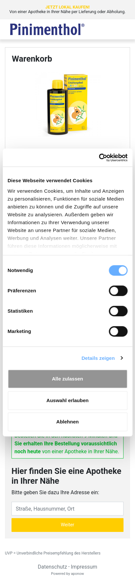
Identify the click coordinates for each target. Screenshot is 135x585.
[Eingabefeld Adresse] (67, 509)
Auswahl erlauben (67, 400)
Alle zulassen (67, 378)
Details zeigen (98, 358)
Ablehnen (67, 421)
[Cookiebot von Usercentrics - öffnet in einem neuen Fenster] (98, 157)
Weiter (67, 525)
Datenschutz (52, 567)
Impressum (84, 567)
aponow (77, 574)
